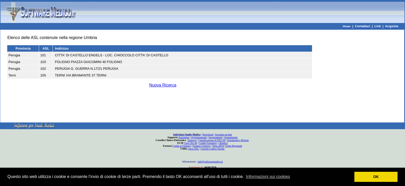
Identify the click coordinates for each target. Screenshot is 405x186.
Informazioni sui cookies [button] (268, 176)
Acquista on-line (223, 134)
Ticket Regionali (233, 145)
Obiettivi (223, 143)
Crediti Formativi (208, 143)
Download (207, 134)
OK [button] (376, 177)
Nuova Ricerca (162, 85)
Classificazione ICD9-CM (211, 140)
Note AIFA (218, 145)
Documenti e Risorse (238, 140)
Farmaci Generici (202, 145)
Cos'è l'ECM (190, 143)
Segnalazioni (231, 137)
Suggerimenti (215, 137)
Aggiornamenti (199, 137)
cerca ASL (193, 148)
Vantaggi (192, 140)
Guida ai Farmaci (182, 145)
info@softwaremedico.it (210, 161)
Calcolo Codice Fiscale (213, 148)
